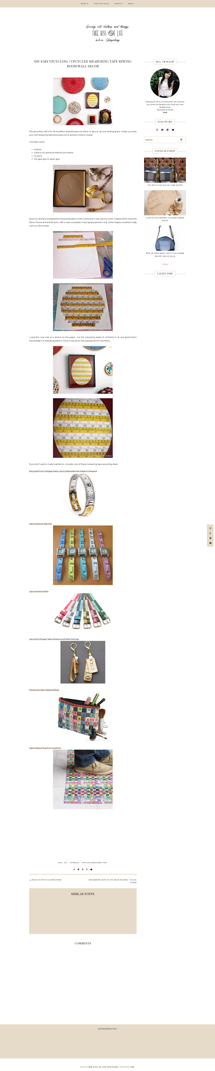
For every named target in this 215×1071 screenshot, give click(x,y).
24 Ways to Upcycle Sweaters (45, 880)
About (131, 3)
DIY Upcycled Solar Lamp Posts (165, 185)
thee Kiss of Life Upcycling (102, 1067)
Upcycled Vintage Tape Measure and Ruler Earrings (54, 639)
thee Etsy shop (101, 3)
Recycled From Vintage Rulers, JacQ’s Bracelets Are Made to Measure (63, 471)
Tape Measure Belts (38, 591)
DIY (65, 862)
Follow (165, 264)
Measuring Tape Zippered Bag (44, 690)
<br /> (101, 832)
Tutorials (74, 862)
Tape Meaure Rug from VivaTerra (45, 748)
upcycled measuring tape (94, 862)
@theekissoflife (107, 1028)
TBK (132, 1067)
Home (83, 3)
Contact (118, 3)
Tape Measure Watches (40, 523)
